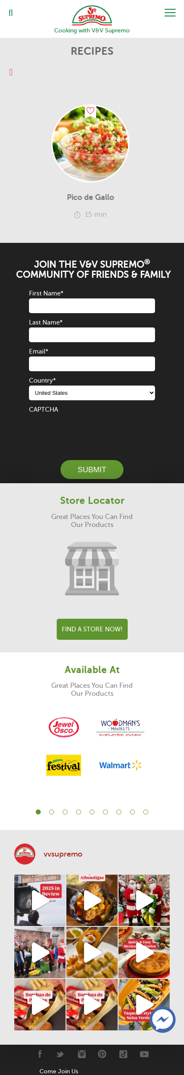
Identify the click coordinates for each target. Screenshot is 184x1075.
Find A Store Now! (92, 629)
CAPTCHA (43, 409)
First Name (46, 293)
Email (38, 351)
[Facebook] (39, 1054)
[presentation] (93, 431)
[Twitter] (60, 1054)
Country (42, 380)
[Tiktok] (123, 1054)
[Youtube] (144, 1054)
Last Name (46, 322)
